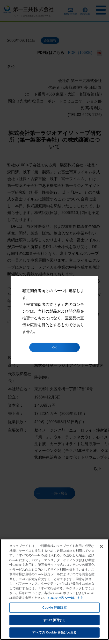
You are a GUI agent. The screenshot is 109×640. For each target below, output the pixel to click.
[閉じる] (101, 546)
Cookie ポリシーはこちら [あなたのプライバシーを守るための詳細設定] (66, 598)
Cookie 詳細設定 (54, 607)
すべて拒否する (55, 620)
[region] (54, 589)
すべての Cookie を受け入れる (54, 632)
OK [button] (54, 347)
